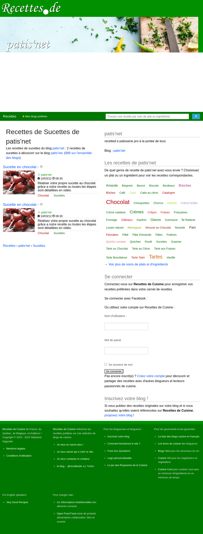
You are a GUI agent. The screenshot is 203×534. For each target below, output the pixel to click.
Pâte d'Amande (141, 234)
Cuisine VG (164, 458)
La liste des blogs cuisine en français (178, 436)
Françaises (180, 212)
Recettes (9, 116)
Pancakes (112, 234)
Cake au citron (149, 192)
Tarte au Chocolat (117, 248)
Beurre (141, 185)
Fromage (111, 219)
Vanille (171, 257)
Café (122, 192)
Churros (158, 203)
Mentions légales (15, 448)
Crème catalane (116, 212)
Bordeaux (169, 185)
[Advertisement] (101, 82)
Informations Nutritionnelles (76, 502)
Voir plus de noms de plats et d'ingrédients (138, 264)
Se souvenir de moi (120, 364)
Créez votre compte (151, 376)
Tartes (155, 256)
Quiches (135, 241)
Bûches (110, 192)
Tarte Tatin (138, 257)
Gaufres (142, 219)
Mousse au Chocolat (158, 227)
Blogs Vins (164, 450)
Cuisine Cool (165, 469)
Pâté (125, 234)
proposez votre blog (118, 415)
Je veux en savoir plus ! (70, 444)
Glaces (155, 220)
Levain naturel (115, 227)
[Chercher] (196, 116)
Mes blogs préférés (34, 116)
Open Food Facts (67, 513)
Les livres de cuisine (169, 443)
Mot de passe (112, 340)
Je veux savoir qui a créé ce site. (75, 451)
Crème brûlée (189, 203)
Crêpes (152, 212)
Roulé (148, 241)
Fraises (165, 212)
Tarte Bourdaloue (116, 257)
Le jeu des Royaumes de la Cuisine (127, 465)
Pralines (172, 234)
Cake (132, 192)
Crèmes (137, 212)
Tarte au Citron (141, 248)
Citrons (172, 203)
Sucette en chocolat (19, 167)
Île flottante (188, 219)
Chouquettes (141, 203)
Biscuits (154, 185)
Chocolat (43, 195)
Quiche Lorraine (116, 241)
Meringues (134, 227)
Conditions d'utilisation (19, 455)
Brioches (185, 185)
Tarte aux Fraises (164, 248)
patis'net (58, 148)
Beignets (127, 185)
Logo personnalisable (119, 458)
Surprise (176, 241)
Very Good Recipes (17, 502)
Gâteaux (126, 219)
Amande (112, 185)
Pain (192, 227)
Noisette (180, 227)
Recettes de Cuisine (13, 429)
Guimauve (171, 219)
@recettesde (74, 466)
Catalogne (168, 192)
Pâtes (159, 234)
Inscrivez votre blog (118, 436)
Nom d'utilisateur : (115, 316)
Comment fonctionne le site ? (123, 443)
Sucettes (59, 195)
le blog (60, 466)
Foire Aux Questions (118, 450)
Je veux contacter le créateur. (73, 458)
